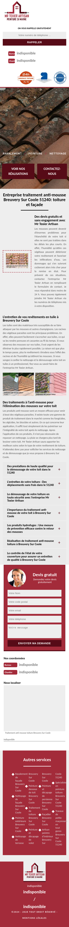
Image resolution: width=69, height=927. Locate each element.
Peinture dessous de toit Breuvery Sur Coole (32, 794)
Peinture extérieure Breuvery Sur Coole (18, 824)
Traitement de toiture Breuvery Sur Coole (32, 816)
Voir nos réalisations (18, 171)
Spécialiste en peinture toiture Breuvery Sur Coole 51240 (59, 794)
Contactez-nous (52, 171)
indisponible (26, 53)
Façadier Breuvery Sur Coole (45, 819)
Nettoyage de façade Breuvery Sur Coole (18, 804)
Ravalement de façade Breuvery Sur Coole (18, 782)
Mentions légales (34, 918)
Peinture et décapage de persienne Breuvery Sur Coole (45, 797)
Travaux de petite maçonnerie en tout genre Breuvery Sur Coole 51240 (59, 828)
